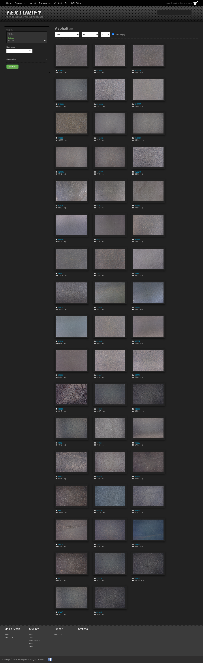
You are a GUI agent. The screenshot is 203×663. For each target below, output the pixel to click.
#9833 (60, 375)
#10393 (99, 138)
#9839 (60, 307)
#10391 (61, 172)
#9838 (99, 307)
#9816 (137, 544)
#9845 (60, 240)
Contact (58, 3)
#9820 (99, 511)
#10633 (61, 70)
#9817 (99, 544)
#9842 (60, 273)
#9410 (99, 578)
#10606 (61, 104)
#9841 (99, 273)
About (33, 3)
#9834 (137, 341)
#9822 (137, 477)
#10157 (61, 206)
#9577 (60, 578)
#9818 (60, 544)
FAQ (30, 643)
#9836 (60, 341)
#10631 (138, 70)
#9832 (99, 375)
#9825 (137, 443)
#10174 (138, 172)
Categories (21, 3)
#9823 (99, 477)
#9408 (137, 578)
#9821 (60, 511)
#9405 (99, 612)
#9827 (60, 443)
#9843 (137, 240)
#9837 (137, 307)
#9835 (99, 341)
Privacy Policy (34, 640)
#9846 (137, 206)
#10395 (138, 104)
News (31, 646)
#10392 (138, 138)
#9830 (60, 409)
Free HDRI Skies (73, 3)
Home (9, 3)
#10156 (99, 206)
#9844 (99, 240)
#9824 (60, 477)
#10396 (99, 104)
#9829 (99, 409)
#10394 (61, 138)
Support (32, 637)
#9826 (99, 443)
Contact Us (58, 634)
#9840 (137, 273)
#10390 (99, 172)
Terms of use (45, 3)
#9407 (60, 612)
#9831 (137, 375)
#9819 (137, 511)
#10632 (99, 70)
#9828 (137, 409)
